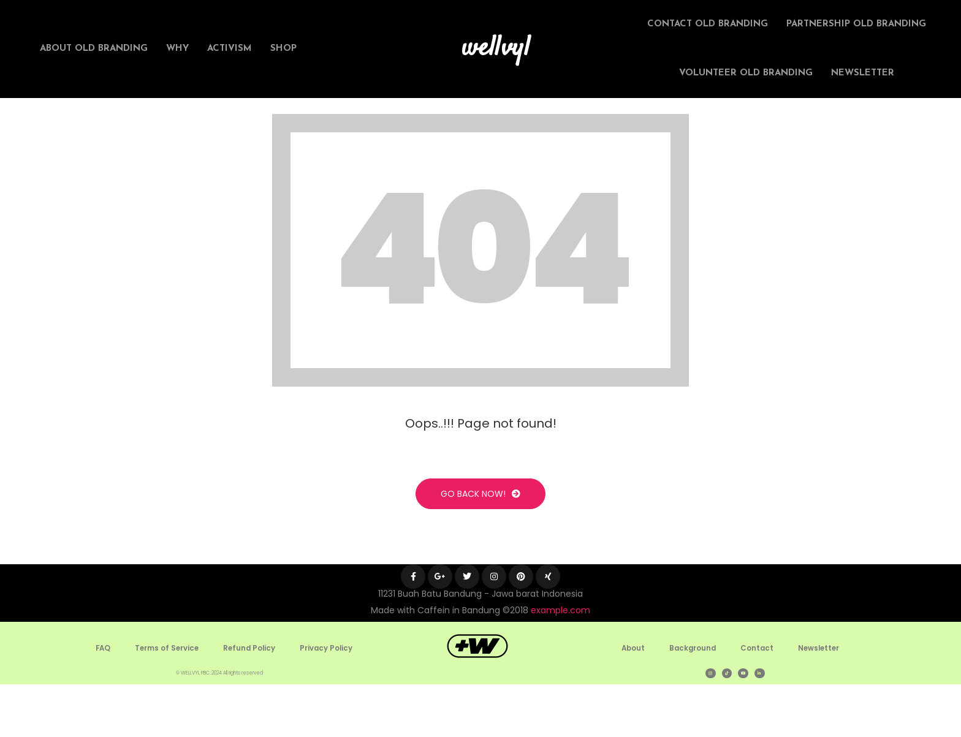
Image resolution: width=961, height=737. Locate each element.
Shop (283, 48)
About (630, 700)
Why (177, 48)
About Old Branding (94, 48)
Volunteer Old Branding (746, 73)
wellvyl (496, 48)
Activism (229, 48)
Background (691, 700)
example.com (560, 663)
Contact (757, 700)
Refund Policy (250, 700)
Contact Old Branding (707, 24)
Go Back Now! (480, 546)
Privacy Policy (328, 700)
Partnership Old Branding (856, 24)
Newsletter (862, 73)
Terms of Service (166, 700)
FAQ (100, 700)
